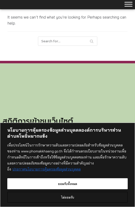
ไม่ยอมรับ (67, 197)
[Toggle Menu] (128, 4)
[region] (67, 165)
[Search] (67, 41)
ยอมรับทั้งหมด (67, 183)
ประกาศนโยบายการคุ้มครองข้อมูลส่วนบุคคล (46, 170)
